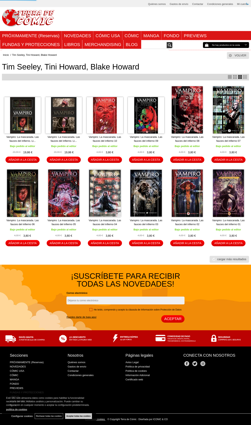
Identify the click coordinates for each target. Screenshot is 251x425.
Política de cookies (136, 370)
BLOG (132, 44)
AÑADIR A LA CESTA (22, 159)
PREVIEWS (195, 35)
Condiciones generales (220, 4)
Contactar (197, 4)
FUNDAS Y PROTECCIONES (31, 44)
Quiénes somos (157, 4)
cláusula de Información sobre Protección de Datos (154, 309)
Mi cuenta (242, 4)
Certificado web (134, 379)
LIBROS (72, 44)
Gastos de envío (179, 4)
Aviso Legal (132, 362)
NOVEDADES (77, 35)
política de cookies (16, 409)
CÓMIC (132, 35)
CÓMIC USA (107, 35)
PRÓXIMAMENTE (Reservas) (30, 35)
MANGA (151, 35)
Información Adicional (138, 375)
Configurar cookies (22, 416)
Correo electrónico (76, 293)
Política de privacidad (138, 366)
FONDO (171, 35)
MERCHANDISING (103, 44)
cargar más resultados (231, 259)
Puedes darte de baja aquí (81, 317)
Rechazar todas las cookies (49, 416)
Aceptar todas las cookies (78, 416)
